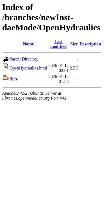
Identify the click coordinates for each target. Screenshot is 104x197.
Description (90, 44)
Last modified (58, 44)
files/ (14, 79)
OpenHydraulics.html (28, 68)
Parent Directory (24, 59)
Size (74, 44)
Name (28, 44)
